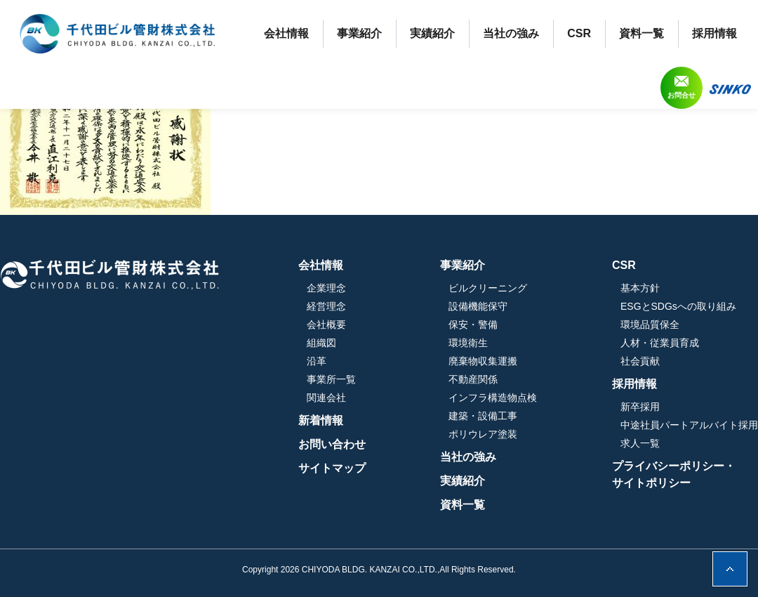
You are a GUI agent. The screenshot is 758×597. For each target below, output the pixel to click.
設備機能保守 (477, 306)
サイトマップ (332, 468)
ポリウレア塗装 (482, 434)
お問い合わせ (332, 444)
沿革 (316, 361)
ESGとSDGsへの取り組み (678, 306)
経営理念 (326, 306)
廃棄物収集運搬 (482, 361)
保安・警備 (473, 324)
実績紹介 (432, 33)
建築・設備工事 (482, 415)
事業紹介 (359, 33)
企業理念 (326, 288)
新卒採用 (640, 406)
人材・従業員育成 (659, 342)
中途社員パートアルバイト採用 (689, 425)
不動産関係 (473, 379)
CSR (579, 33)
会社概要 (326, 324)
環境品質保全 (649, 324)
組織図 (321, 342)
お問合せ (681, 95)
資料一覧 (641, 33)
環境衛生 (468, 342)
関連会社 (326, 397)
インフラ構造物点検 (492, 397)
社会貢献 (640, 361)
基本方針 (640, 288)
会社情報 (286, 33)
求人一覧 (640, 443)
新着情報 (320, 420)
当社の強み (511, 33)
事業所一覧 (331, 379)
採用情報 (714, 33)
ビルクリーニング (487, 288)
